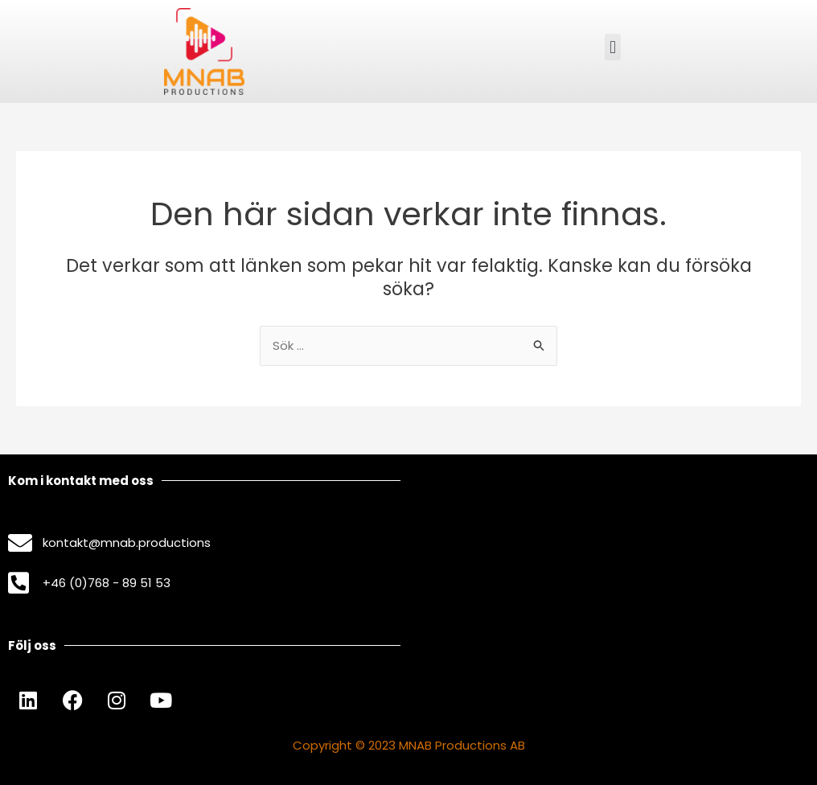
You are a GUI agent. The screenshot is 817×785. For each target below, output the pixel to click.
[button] (612, 47)
